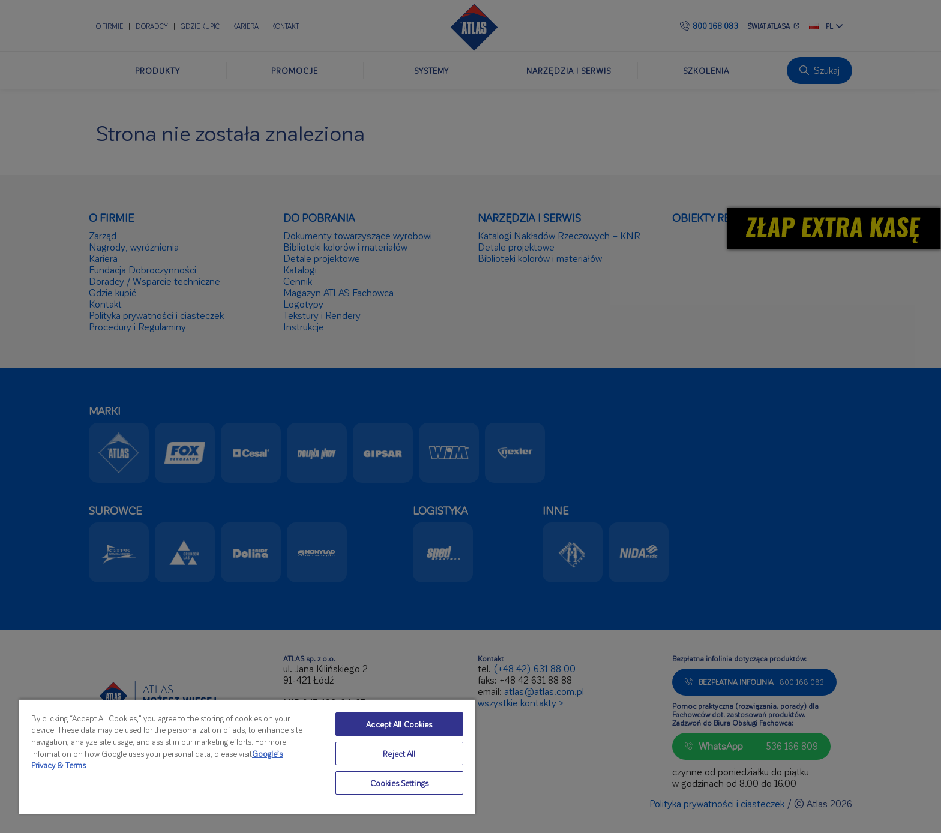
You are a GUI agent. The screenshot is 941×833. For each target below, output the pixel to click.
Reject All (399, 753)
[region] (247, 756)
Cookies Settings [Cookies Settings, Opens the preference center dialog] (399, 782)
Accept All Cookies (399, 724)
